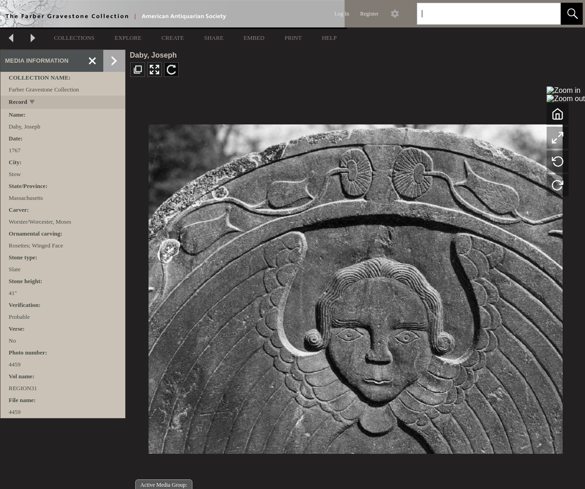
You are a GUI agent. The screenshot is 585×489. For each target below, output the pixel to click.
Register (369, 14)
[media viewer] (355, 286)
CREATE (172, 37)
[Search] (478, 14)
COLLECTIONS (74, 37)
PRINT (293, 37)
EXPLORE (128, 37)
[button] (572, 14)
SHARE (213, 37)
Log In (342, 14)
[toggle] (32, 102)
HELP (329, 37)
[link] (546, 13)
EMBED (254, 37)
